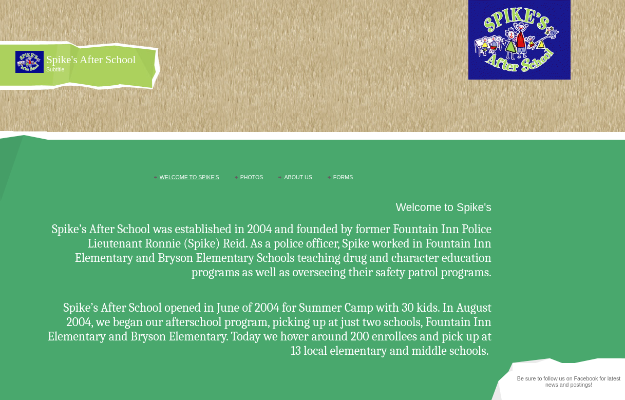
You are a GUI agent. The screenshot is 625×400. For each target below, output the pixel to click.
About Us (298, 177)
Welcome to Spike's (189, 177)
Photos (251, 177)
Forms (343, 177)
